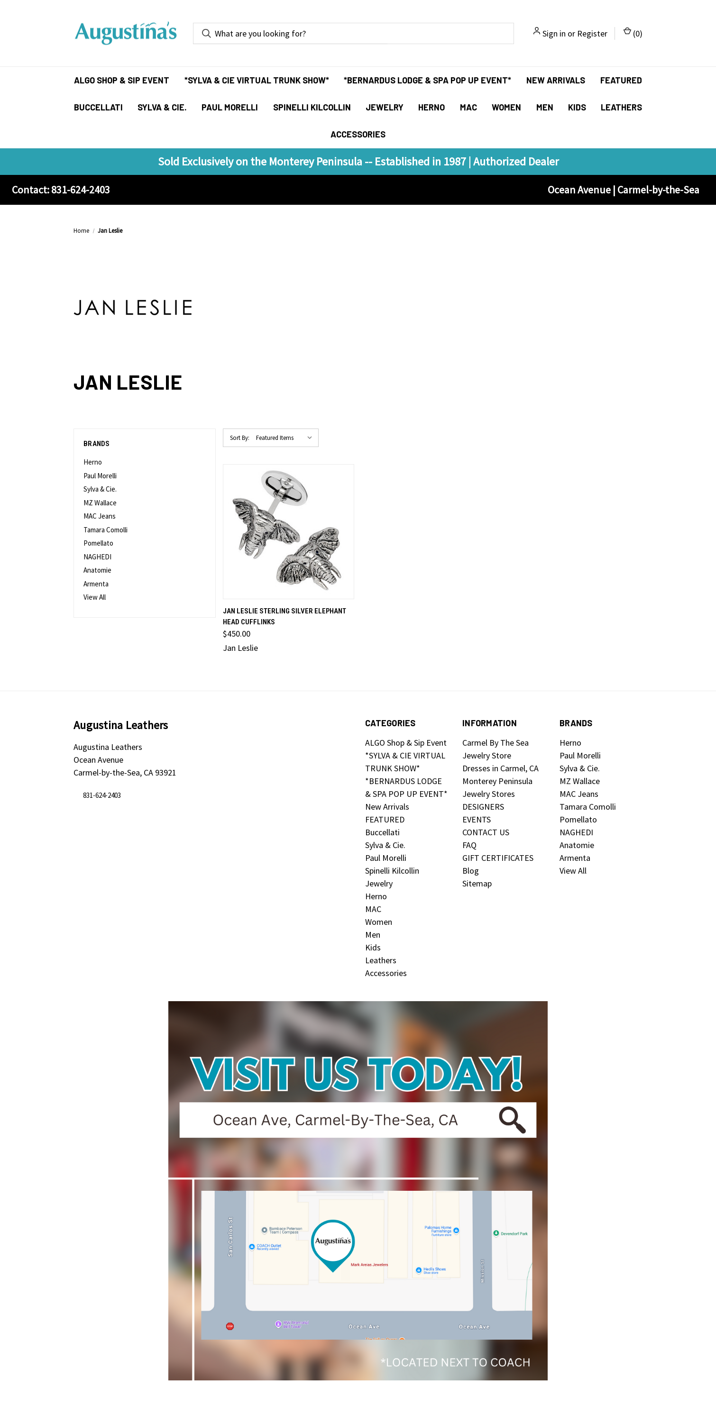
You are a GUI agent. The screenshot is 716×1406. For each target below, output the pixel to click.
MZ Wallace (100, 502)
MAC (468, 107)
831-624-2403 (102, 795)
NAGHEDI (97, 556)
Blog (470, 870)
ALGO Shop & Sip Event (121, 80)
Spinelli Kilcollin (312, 107)
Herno (431, 107)
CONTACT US (485, 832)
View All (94, 597)
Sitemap (477, 883)
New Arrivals (555, 80)
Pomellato (98, 543)
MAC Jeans (99, 515)
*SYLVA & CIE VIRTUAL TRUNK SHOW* (256, 80)
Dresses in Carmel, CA (500, 768)
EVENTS (476, 819)
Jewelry (385, 107)
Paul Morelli (230, 107)
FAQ (469, 845)
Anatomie (97, 570)
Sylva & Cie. (162, 107)
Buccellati (98, 107)
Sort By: (239, 438)
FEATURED (621, 80)
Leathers (621, 107)
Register (592, 33)
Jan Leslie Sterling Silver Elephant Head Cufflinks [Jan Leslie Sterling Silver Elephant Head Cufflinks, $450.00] (284, 616)
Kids (577, 107)
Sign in (554, 33)
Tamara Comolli (105, 529)
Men (544, 107)
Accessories (358, 134)
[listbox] (286, 438)
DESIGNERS (483, 806)
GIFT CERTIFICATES (497, 857)
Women (506, 107)
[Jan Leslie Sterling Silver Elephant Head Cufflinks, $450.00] (288, 531)
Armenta (96, 583)
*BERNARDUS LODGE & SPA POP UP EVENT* (427, 80)
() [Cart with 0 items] (633, 33)
